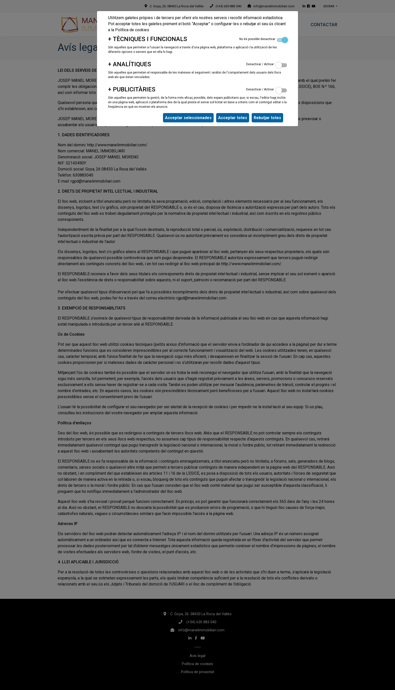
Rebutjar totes (267, 117)
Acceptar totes (232, 117)
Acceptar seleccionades (188, 117)
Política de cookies (132, 29)
